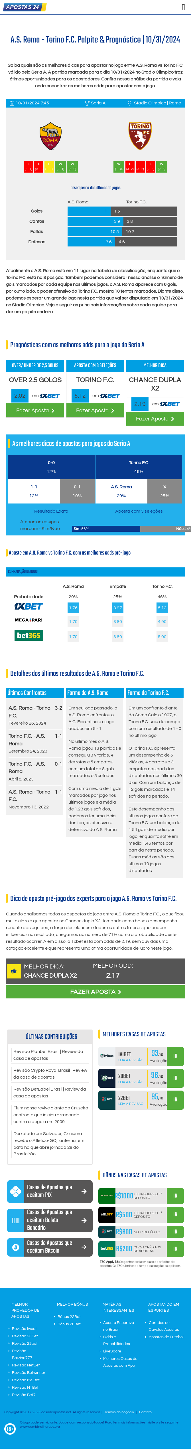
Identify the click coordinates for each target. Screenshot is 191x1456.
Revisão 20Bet (25, 1336)
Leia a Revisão (130, 1060)
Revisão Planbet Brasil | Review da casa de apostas (48, 1055)
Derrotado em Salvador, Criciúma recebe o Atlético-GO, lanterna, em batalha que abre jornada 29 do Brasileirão (48, 1144)
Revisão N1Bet (25, 1388)
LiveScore (112, 1352)
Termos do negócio (119, 1412)
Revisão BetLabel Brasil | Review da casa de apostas (49, 1093)
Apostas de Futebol (166, 1337)
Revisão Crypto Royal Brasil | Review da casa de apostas (50, 1074)
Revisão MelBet (26, 1380)
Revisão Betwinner (28, 1373)
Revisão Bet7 (24, 1395)
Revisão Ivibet (24, 1329)
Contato (145, 1412)
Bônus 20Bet (69, 1324)
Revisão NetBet (26, 1366)
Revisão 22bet (25, 1344)
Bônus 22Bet (69, 1317)
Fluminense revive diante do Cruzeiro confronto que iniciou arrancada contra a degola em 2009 (50, 1115)
